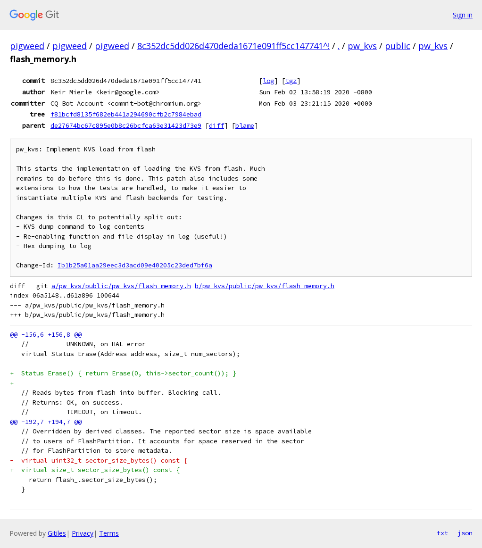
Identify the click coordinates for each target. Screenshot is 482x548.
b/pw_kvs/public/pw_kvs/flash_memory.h (264, 286)
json (465, 533)
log (268, 80)
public (397, 45)
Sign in (463, 14)
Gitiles (57, 533)
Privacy (82, 533)
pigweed (27, 45)
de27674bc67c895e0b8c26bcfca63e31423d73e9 (125, 125)
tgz (291, 80)
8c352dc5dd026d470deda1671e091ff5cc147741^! (233, 45)
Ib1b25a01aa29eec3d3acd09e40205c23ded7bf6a (135, 265)
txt (442, 533)
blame (244, 125)
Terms (109, 533)
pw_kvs (362, 45)
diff (216, 125)
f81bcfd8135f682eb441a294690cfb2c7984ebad (125, 114)
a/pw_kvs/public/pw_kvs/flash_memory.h (121, 286)
